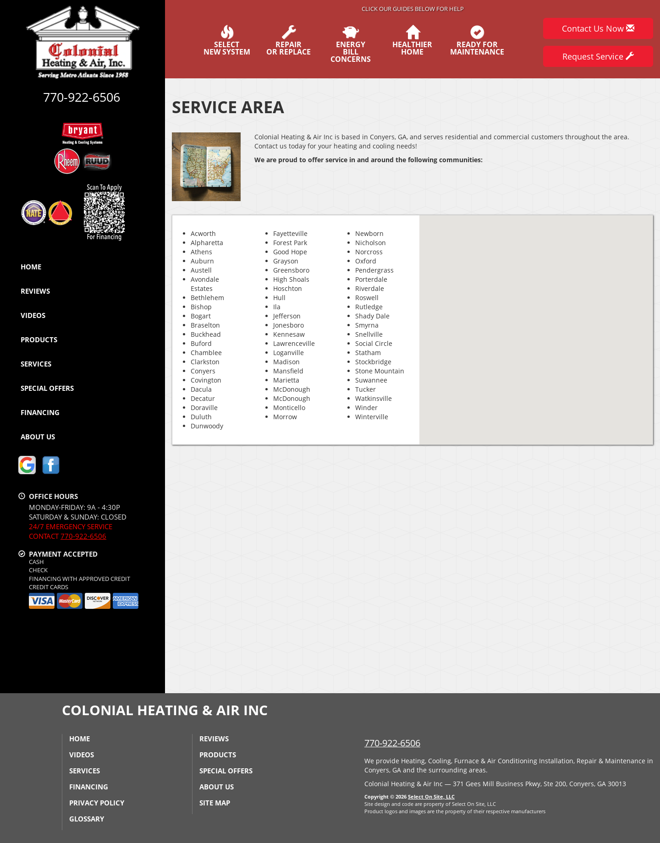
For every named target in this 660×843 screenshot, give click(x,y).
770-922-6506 (83, 536)
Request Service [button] (598, 56)
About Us (38, 436)
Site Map (214, 802)
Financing (40, 412)
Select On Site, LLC (431, 796)
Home (31, 266)
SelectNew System (227, 40)
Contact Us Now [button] (598, 28)
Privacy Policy (96, 802)
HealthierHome (412, 40)
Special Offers (47, 388)
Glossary (86, 818)
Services (36, 363)
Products (39, 339)
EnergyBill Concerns (350, 44)
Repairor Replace (288, 40)
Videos (33, 315)
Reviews (35, 291)
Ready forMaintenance (477, 40)
